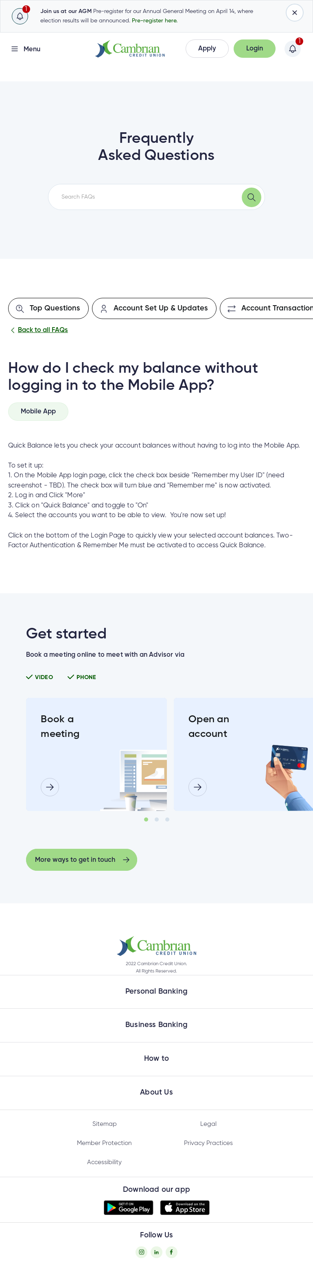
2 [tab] (157, 819)
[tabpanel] (96, 754)
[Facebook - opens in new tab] (171, 1252)
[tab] (38, 411)
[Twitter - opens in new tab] (156, 1252)
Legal (208, 1124)
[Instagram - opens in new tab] (141, 1252)
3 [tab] (167, 819)
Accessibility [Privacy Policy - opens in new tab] (104, 1162)
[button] (207, 48)
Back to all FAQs (38, 330)
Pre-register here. (154, 21)
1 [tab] (146, 819)
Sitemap (104, 1124)
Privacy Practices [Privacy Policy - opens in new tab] (208, 1143)
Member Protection (104, 1143)
